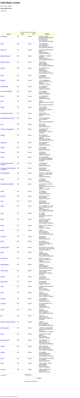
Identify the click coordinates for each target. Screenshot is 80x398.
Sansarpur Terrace (5, 340)
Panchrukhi (3, 303)
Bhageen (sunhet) (5, 62)
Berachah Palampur (5, 56)
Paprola (2, 309)
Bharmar (3, 68)
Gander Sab (3, 142)
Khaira (2, 241)
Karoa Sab (3, 236)
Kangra (2, 225)
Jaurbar (2, 206)
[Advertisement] (28, 22)
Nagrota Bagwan (5, 264)
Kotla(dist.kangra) (5, 247)
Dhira (2, 124)
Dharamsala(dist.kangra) (7, 113)
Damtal (2, 96)
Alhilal (2, 43)
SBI (6, 6)
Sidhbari (3, 352)
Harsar (2, 179)
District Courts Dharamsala (7, 129)
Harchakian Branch (5, 173)
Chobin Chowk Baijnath (6, 91)
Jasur (2, 201)
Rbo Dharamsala (5, 328)
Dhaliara (3, 107)
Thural (2, 363)
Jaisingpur (3, 196)
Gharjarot (3, 152)
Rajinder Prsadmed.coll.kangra (8, 321)
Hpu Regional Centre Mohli (7, 184)
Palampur (3, 298)
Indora (2, 191)
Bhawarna (3, 80)
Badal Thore (4, 49)
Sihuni (2, 358)
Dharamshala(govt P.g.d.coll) (8, 118)
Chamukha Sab (4, 86)
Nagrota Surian (4, 270)
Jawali (2, 213)
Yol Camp (3, 369)
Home (2, 6)
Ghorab (2, 157)
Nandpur (3, 276)
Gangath (3, 147)
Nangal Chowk (4, 281)
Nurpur (2, 286)
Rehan (2, 334)
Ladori (2, 252)
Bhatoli (2, 75)
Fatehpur (3, 135)
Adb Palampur (4, 36)
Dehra (2, 101)
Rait (1, 315)
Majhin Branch (4, 258)
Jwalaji (2, 219)
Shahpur (3, 346)
